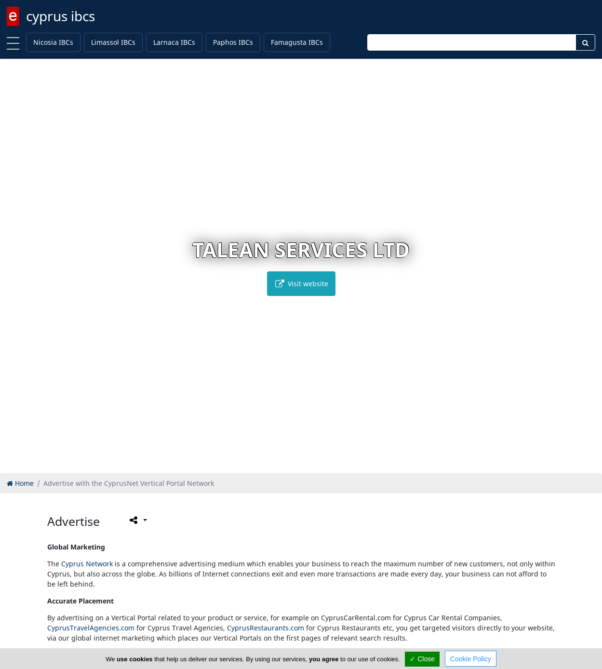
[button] (281, 464)
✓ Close (422, 659)
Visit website (301, 283)
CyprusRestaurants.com (265, 627)
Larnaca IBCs (174, 42)
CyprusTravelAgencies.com (90, 627)
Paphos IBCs (233, 42)
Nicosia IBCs (53, 42)
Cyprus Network (87, 563)
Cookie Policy (470, 659)
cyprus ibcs (60, 16)
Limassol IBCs (113, 42)
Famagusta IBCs (297, 42)
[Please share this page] (137, 520)
